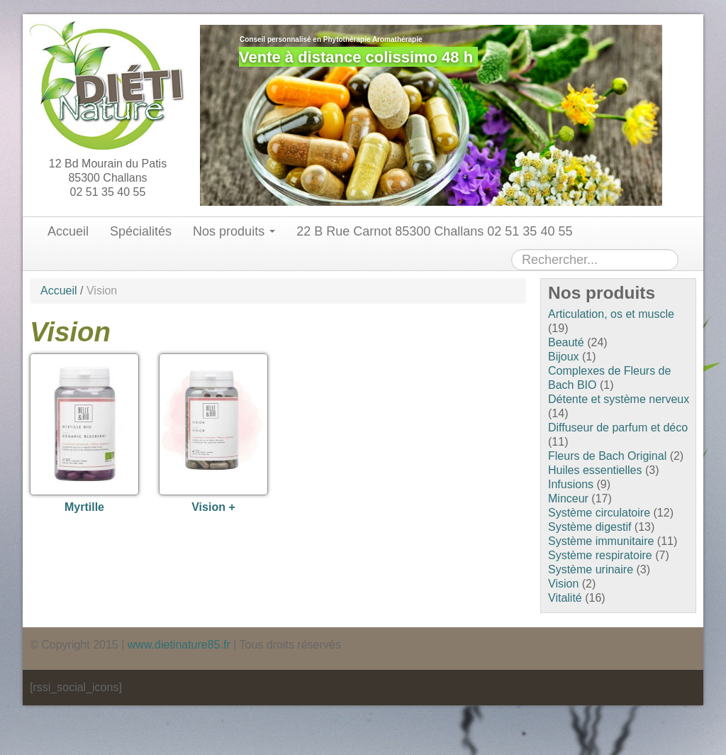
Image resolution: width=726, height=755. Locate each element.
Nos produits (234, 231)
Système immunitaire (601, 541)
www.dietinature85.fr (179, 645)
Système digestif (589, 527)
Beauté (566, 342)
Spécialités (141, 231)
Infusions (570, 484)
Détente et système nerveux (618, 399)
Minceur (568, 498)
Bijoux (563, 357)
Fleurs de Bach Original (607, 456)
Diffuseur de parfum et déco (618, 427)
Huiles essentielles (595, 470)
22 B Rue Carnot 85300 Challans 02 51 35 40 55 (434, 231)
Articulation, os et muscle (611, 314)
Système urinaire (590, 569)
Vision (563, 584)
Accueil (68, 231)
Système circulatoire (599, 513)
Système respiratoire (600, 555)
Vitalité (565, 598)
